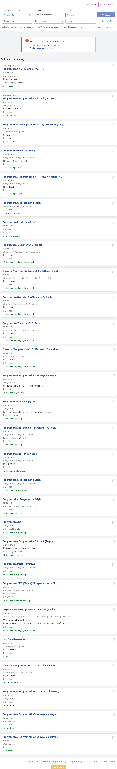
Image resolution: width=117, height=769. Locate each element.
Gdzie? (68, 10)
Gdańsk (8, 112)
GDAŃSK (9, 597)
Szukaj (107, 15)
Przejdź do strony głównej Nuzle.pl (44, 45)
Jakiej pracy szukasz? (11, 10)
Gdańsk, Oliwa (11, 415)
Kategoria (38, 10)
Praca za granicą (64, 761)
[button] (113, 65)
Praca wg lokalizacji (32, 761)
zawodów (111, 27)
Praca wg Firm (80, 761)
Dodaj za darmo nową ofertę (42, 48)
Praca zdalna (48, 761)
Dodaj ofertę (106, 4)
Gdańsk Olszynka (12, 529)
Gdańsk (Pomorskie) (14, 551)
